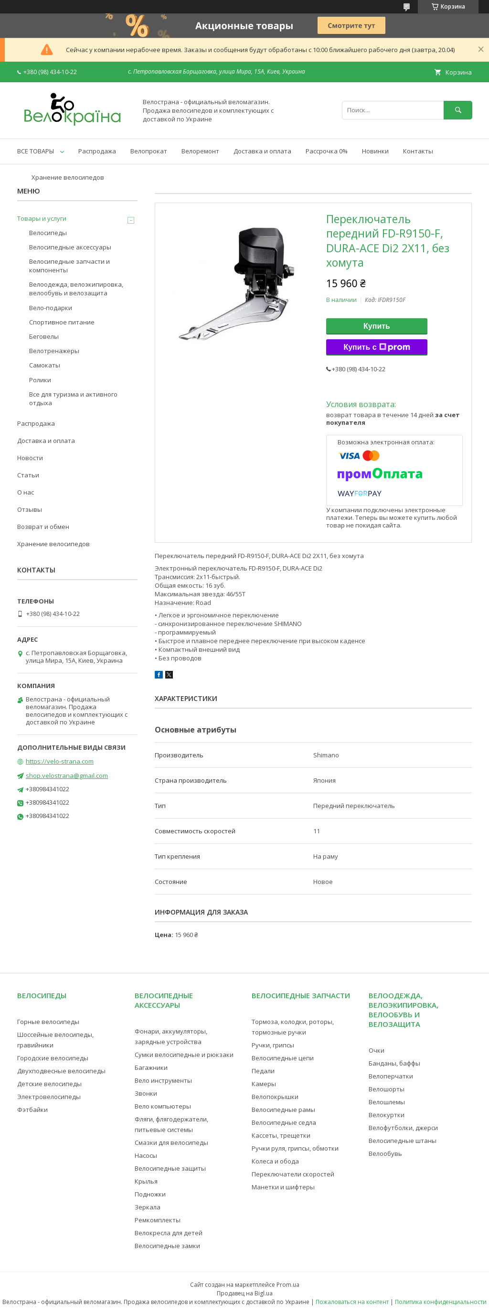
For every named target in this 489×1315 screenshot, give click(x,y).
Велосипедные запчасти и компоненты (69, 265)
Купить (376, 326)
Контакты (418, 151)
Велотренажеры (54, 350)
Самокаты (44, 365)
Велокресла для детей (168, 1233)
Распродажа (97, 151)
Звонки (146, 1093)
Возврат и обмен (43, 526)
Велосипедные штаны (402, 1140)
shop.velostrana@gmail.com (67, 775)
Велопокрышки (275, 1096)
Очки (376, 1050)
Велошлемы (387, 1102)
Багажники (151, 1067)
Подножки (150, 1194)
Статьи (28, 475)
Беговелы (44, 336)
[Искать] (458, 110)
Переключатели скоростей (293, 1174)
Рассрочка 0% (327, 151)
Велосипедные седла (284, 1122)
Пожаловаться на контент (352, 1302)
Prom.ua (287, 1285)
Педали (263, 1071)
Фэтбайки (32, 1109)
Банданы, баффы (394, 1063)
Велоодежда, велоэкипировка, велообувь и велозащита (76, 288)
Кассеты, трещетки (281, 1135)
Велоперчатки (391, 1076)
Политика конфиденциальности (441, 1302)
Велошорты (386, 1089)
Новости (30, 457)
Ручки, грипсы (273, 1045)
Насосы (146, 1155)
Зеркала (147, 1207)
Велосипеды (48, 232)
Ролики (40, 380)
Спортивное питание (62, 322)
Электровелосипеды (49, 1096)
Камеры (264, 1083)
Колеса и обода (275, 1161)
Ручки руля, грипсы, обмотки (295, 1148)
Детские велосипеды (49, 1083)
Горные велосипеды (48, 1021)
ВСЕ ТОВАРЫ (35, 151)
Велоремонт (200, 151)
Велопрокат (148, 151)
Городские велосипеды (52, 1058)
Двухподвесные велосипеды (61, 1071)
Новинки (375, 151)
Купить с (376, 347)
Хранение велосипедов (68, 177)
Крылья (146, 1181)
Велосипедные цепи (283, 1058)
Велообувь (385, 1153)
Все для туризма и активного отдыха (73, 398)
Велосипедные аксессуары (70, 247)
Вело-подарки (50, 307)
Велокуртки (386, 1114)
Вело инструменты (163, 1080)
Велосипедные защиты (170, 1168)
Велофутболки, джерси (403, 1127)
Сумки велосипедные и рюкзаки (184, 1054)
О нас (25, 492)
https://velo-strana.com (60, 761)
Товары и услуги (41, 218)
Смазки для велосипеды (171, 1142)
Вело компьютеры (163, 1106)
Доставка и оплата (262, 151)
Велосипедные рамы (283, 1109)
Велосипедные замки (167, 1245)
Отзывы (29, 509)
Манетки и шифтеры (283, 1187)
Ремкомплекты (158, 1220)
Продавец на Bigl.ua (245, 1293)
